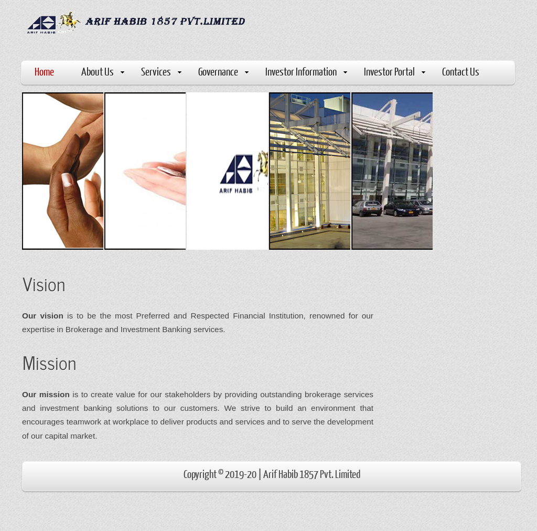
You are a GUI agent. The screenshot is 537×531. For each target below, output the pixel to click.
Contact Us (460, 71)
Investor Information (306, 71)
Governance (223, 71)
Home (44, 71)
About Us (102, 71)
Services (161, 71)
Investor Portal (394, 71)
